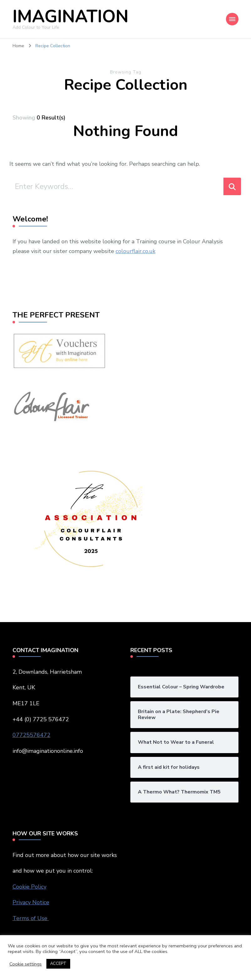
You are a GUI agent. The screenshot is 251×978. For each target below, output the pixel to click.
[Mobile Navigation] (232, 19)
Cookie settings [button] (25, 964)
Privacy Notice (31, 902)
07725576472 (31, 735)
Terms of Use (31, 918)
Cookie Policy (29, 886)
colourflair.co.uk (135, 251)
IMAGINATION (70, 16)
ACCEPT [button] (58, 963)
